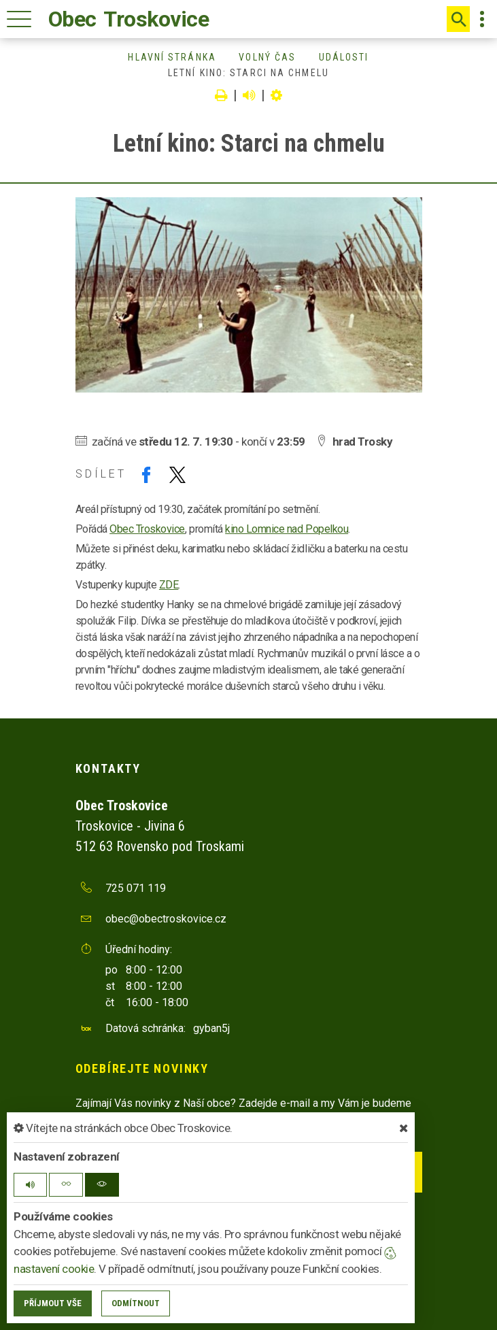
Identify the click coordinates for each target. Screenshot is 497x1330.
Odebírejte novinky (142, 1068)
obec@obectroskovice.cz (165, 918)
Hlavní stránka (172, 57)
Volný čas (267, 57)
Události (344, 57)
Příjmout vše (53, 1303)
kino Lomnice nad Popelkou (286, 528)
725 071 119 (135, 888)
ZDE (169, 584)
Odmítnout (136, 1303)
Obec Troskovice (147, 528)
